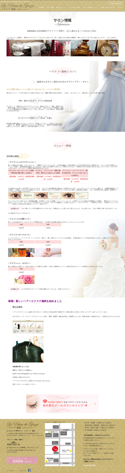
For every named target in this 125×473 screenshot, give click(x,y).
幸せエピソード (61, 7)
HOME (41, 7)
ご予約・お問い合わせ (107, 7)
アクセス (120, 7)
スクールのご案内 (74, 7)
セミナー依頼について (90, 7)
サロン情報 (50, 7)
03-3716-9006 (114, 3)
